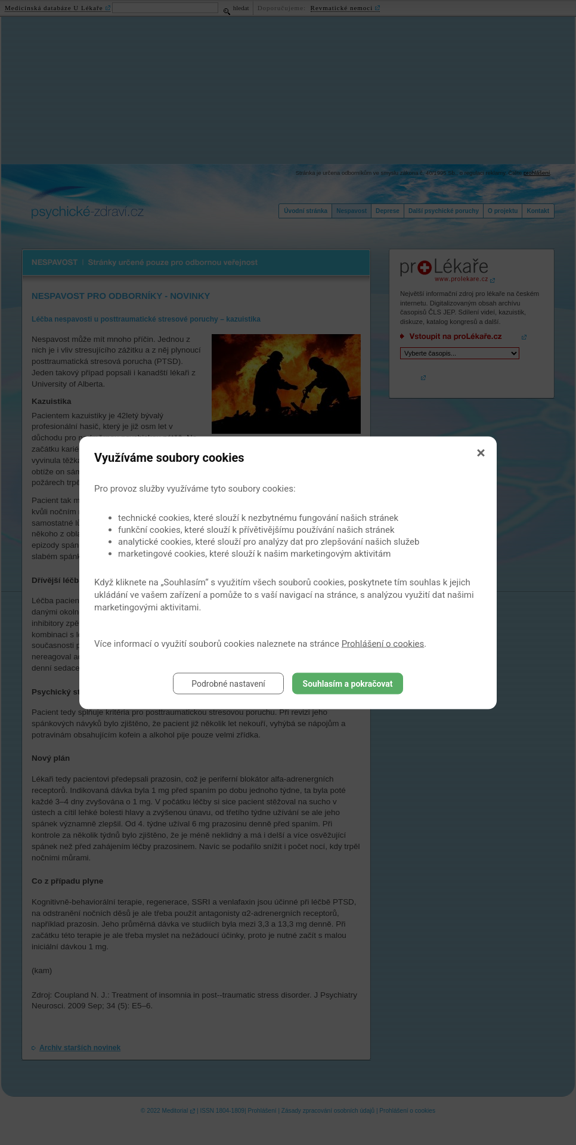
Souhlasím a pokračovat (348, 683)
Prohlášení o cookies (383, 643)
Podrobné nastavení (228, 683)
